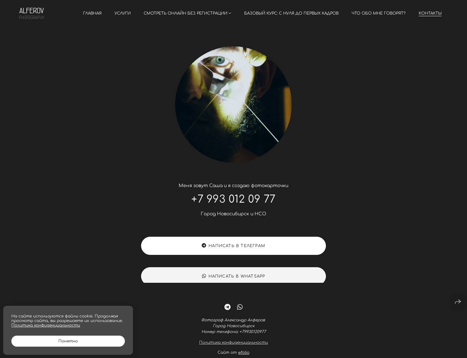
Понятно (68, 341)
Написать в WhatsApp (233, 280)
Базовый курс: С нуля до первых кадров (291, 13)
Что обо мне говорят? (379, 13)
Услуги (122, 13)
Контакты (430, 13)
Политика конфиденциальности (233, 346)
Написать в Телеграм (233, 246)
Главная (92, 13)
